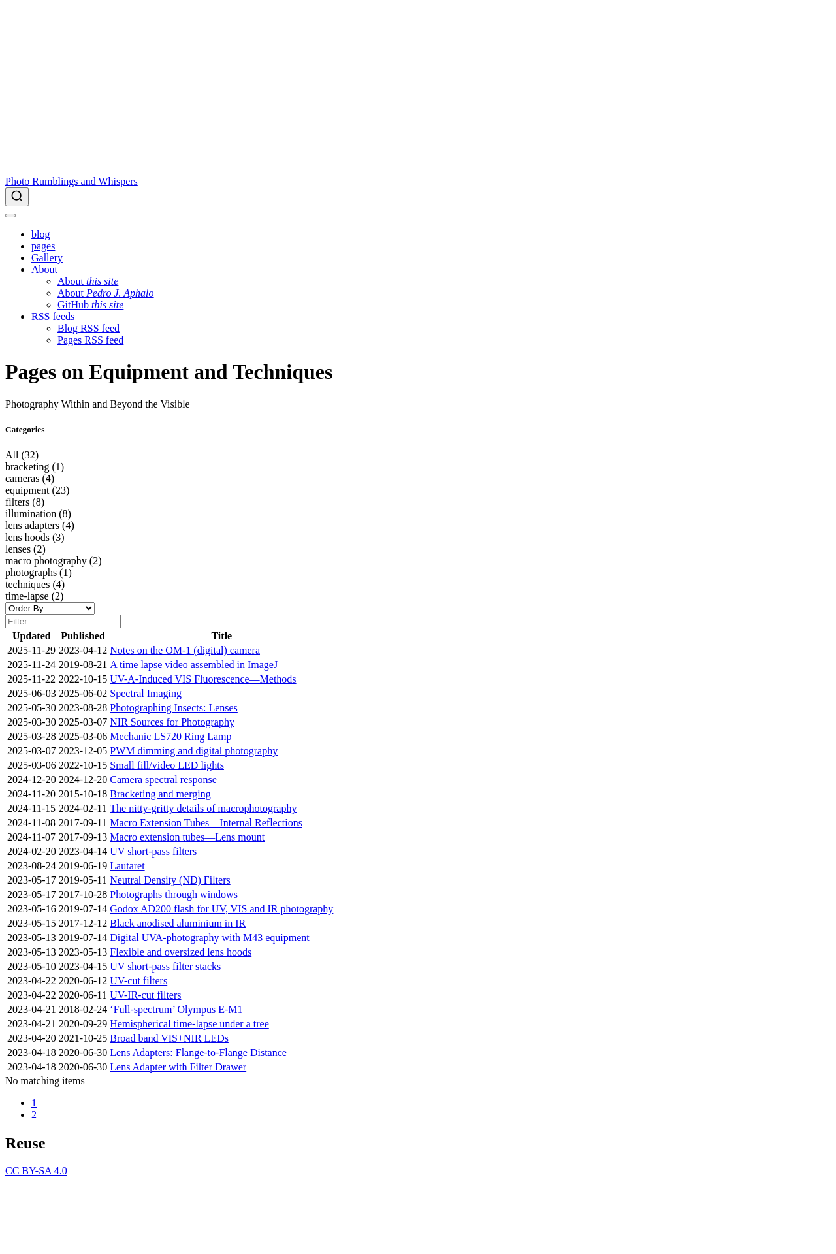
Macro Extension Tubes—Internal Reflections (206, 822)
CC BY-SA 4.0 (36, 1170)
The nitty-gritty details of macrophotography (203, 808)
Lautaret (127, 865)
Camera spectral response (163, 779)
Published (83, 635)
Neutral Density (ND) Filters (170, 880)
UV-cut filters (138, 980)
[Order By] (50, 608)
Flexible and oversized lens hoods (180, 951)
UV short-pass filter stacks (165, 966)
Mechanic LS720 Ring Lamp (170, 736)
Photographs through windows (174, 894)
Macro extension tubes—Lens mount (187, 837)
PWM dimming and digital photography (194, 750)
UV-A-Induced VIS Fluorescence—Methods (203, 678)
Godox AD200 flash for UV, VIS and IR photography (221, 908)
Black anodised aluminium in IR (178, 923)
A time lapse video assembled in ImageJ (194, 664)
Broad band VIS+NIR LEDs (169, 1038)
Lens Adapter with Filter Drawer (178, 1066)
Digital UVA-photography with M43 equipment (209, 937)
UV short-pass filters (153, 851)
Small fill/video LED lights (167, 765)
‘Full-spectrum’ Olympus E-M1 (176, 1009)
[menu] (10, 215)
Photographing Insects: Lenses (174, 707)
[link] (44, 269)
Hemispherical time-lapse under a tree (189, 1023)
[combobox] (418, 196)
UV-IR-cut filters (145, 995)
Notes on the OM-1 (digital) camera (185, 650)
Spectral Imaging (146, 693)
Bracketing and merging (160, 793)
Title (221, 635)
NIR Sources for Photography (172, 722)
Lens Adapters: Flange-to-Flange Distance (198, 1052)
